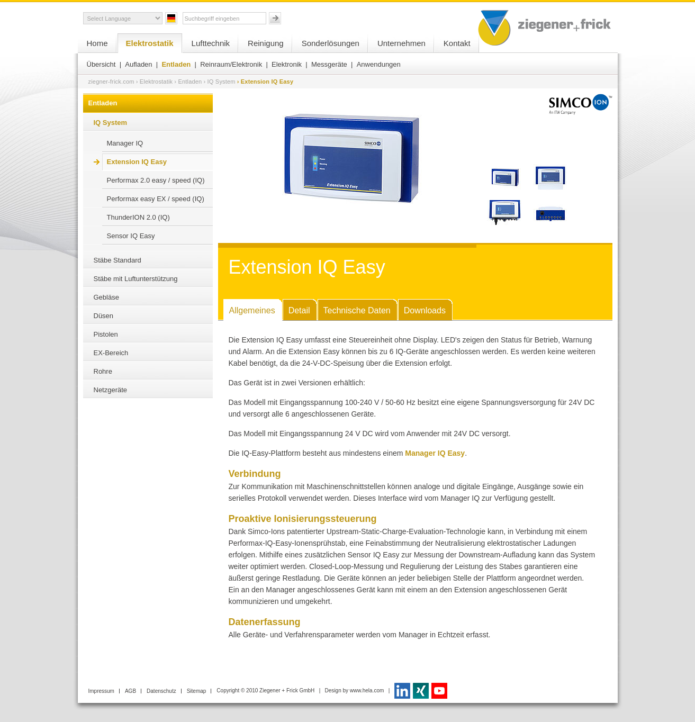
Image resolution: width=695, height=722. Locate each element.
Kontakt (457, 43)
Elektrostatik (150, 43)
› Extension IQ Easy (265, 81)
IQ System (111, 123)
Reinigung (266, 43)
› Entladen (188, 81)
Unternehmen (401, 43)
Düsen (104, 316)
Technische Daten (357, 310)
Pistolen (106, 334)
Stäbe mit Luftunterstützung (136, 279)
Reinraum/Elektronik (231, 64)
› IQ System (219, 81)
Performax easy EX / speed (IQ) (155, 199)
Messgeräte (329, 64)
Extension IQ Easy (137, 162)
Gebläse (106, 297)
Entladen (176, 64)
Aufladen (138, 64)
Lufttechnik (211, 43)
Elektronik (287, 64)
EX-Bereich (111, 353)
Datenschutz (161, 691)
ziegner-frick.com (111, 81)
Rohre (103, 371)
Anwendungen (379, 64)
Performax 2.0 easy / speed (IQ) (156, 180)
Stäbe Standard (117, 260)
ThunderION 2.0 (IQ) (138, 217)
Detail (299, 310)
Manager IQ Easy (435, 453)
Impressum (101, 691)
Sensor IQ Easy (131, 236)
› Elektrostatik (154, 81)
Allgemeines (252, 310)
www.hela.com (367, 690)
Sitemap (196, 691)
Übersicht (101, 64)
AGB (130, 691)
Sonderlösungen (330, 43)
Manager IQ (125, 143)
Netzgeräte (111, 390)
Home (97, 43)
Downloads (425, 310)
